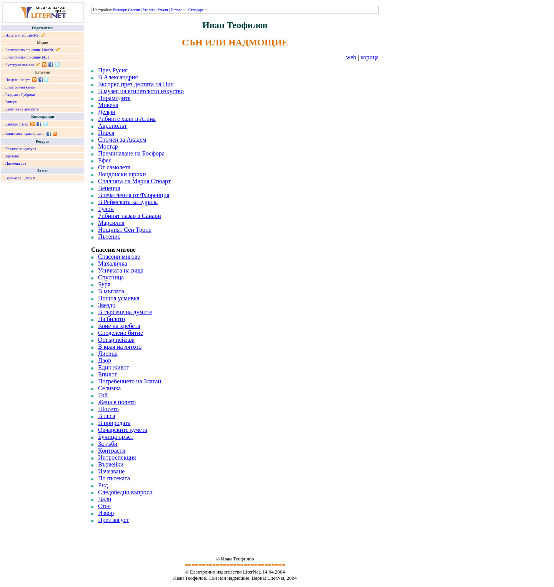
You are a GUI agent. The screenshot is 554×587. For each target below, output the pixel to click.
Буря (104, 284)
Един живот (113, 367)
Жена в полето (117, 402)
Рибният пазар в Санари (129, 215)
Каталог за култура (20, 149)
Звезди (107, 305)
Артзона (12, 156)
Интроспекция (117, 457)
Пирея (106, 132)
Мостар (108, 146)
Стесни (134, 10)
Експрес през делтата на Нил (136, 84)
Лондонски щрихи (122, 174)
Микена (108, 105)
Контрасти (111, 450)
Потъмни (178, 10)
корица (370, 57)
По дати (11, 80)
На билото (111, 319)
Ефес (104, 160)
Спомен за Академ (122, 139)
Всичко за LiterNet (20, 178)
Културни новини (19, 65)
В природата (114, 423)
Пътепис (109, 236)
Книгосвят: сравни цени (25, 133)
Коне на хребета (119, 326)
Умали (163, 10)
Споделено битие (120, 332)
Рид (103, 485)
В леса (106, 416)
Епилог (107, 374)
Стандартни (198, 10)
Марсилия (111, 222)
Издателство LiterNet (22, 35)
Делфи (106, 112)
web (351, 57)
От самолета (114, 167)
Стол (104, 506)
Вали (104, 499)
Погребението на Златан (129, 381)
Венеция (109, 188)
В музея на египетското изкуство (141, 91)
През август (113, 520)
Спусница (111, 277)
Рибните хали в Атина (127, 118)
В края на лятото (119, 346)
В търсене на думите (125, 312)
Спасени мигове (119, 256)
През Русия (113, 70)
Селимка (109, 388)
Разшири (120, 10)
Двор (104, 360)
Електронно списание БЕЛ (27, 57)
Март (25, 80)
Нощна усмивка (119, 298)
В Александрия (118, 77)
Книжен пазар (16, 124)
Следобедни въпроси (125, 492)
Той (103, 395)
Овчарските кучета (122, 429)
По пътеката (114, 478)
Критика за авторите (22, 109)
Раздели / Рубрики (20, 94)
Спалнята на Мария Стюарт (134, 181)
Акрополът (112, 125)
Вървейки (110, 464)
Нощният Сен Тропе (124, 229)
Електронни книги (20, 87)
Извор (106, 513)
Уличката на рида (120, 270)
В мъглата (111, 291)
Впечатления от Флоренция (134, 195)
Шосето (108, 409)
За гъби (108, 443)
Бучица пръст (115, 436)
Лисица (108, 353)
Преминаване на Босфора (131, 153)
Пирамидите (114, 98)
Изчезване (111, 471)
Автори (11, 102)
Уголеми (149, 10)
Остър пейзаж (116, 339)
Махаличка (112, 263)
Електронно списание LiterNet (30, 50)
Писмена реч (15, 163)
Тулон (106, 209)
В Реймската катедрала (128, 202)
